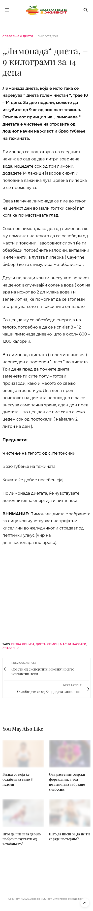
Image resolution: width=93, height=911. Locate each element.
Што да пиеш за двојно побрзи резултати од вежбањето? (21, 839)
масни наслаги (73, 644)
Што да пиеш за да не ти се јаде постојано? (69, 836)
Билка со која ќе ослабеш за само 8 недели (17, 779)
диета (41, 644)
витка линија (22, 644)
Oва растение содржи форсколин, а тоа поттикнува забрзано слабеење (67, 782)
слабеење (10, 648)
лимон (53, 644)
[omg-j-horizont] (46, 590)
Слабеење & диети (17, 36)
